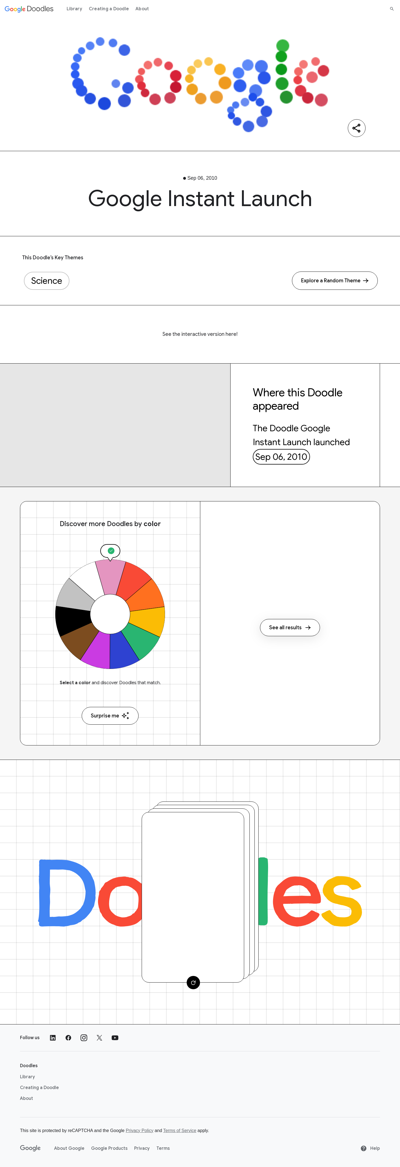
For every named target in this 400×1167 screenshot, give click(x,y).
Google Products (109, 1148)
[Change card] (193, 982)
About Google (69, 1148)
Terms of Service (179, 1130)
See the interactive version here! (200, 334)
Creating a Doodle (109, 9)
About (142, 9)
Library (74, 9)
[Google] (30, 1148)
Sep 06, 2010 (281, 456)
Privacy (142, 1148)
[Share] (357, 128)
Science (46, 280)
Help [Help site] (370, 1148)
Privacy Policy (140, 1130)
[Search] (392, 9)
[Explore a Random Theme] (335, 281)
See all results (290, 628)
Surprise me (110, 716)
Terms (163, 1148)
